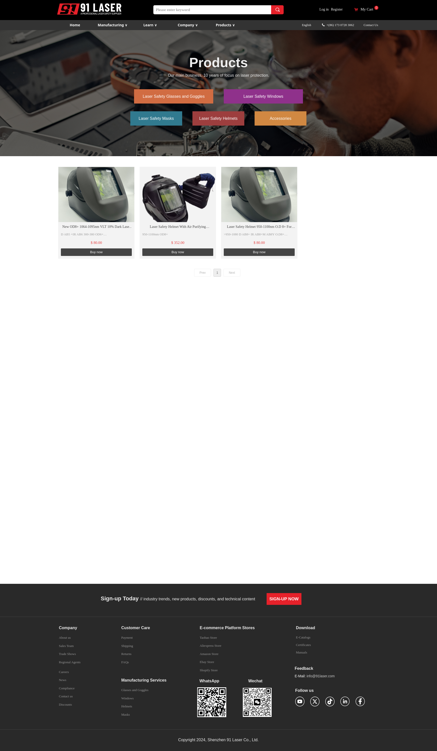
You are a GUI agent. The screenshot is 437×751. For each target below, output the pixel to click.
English (306, 25)
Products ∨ (225, 25)
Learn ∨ (150, 25)
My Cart (367, 9)
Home (75, 25)
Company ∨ (187, 25)
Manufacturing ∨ (112, 25)
